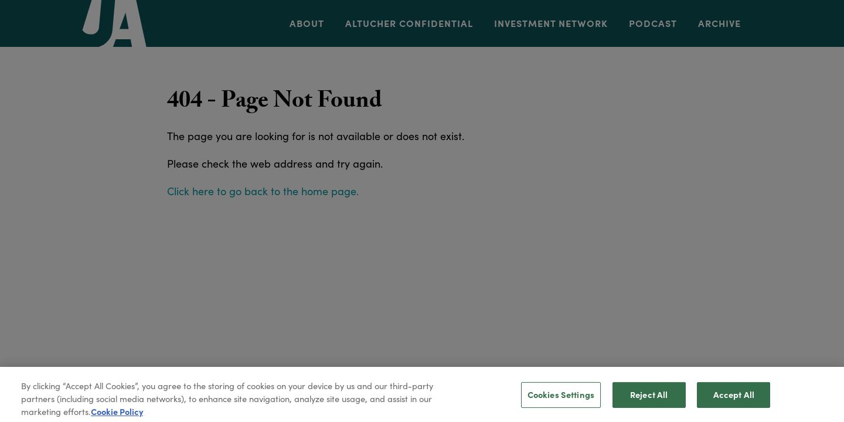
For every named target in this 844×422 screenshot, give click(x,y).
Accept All (733, 398)
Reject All (649, 398)
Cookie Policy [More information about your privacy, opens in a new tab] (117, 415)
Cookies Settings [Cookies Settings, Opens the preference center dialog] (561, 398)
